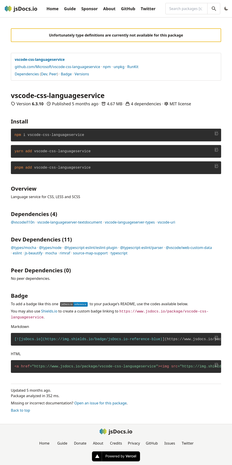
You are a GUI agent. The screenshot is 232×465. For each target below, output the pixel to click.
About (109, 8)
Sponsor (89, 8)
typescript (119, 253)
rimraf (65, 253)
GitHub (128, 8)
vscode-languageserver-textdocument (69, 222)
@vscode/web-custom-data (189, 247)
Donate (80, 443)
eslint (17, 253)
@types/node (50, 247)
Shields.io (49, 311)
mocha (51, 253)
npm (107, 66)
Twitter (148, 8)
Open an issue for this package (100, 403)
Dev (44, 73)
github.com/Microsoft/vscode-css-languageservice (57, 66)
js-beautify (33, 253)
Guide (70, 8)
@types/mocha (23, 247)
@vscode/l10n (23, 222)
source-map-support (90, 253)
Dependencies (27, 73)
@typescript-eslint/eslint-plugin (90, 247)
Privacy (134, 443)
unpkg (119, 66)
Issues (169, 443)
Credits (116, 443)
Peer (53, 73)
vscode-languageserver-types (130, 222)
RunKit (133, 66)
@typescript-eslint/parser (141, 247)
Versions (82, 73)
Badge (66, 73)
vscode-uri (166, 222)
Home (52, 8)
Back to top (20, 410)
